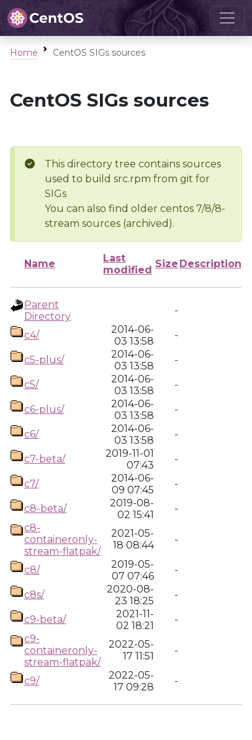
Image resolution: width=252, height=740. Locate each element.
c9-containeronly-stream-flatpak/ (62, 650)
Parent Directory (47, 310)
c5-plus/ (44, 360)
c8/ (32, 570)
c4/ (31, 335)
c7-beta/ (44, 459)
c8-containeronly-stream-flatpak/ (62, 539)
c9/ (31, 681)
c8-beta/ (45, 508)
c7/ (31, 484)
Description (210, 264)
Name (39, 264)
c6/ (31, 434)
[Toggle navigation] (227, 18)
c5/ (31, 384)
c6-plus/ (44, 409)
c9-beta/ (45, 619)
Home (24, 52)
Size (166, 264)
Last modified (127, 264)
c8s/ (34, 595)
